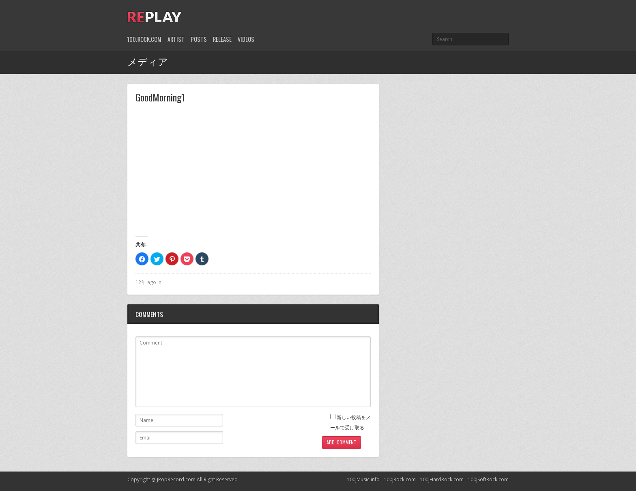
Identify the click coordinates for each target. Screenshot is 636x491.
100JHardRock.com (442, 479)
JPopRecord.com (176, 479)
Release (222, 39)
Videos (246, 39)
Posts (199, 39)
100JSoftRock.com (488, 479)
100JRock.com (144, 39)
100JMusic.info (363, 479)
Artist (176, 39)
